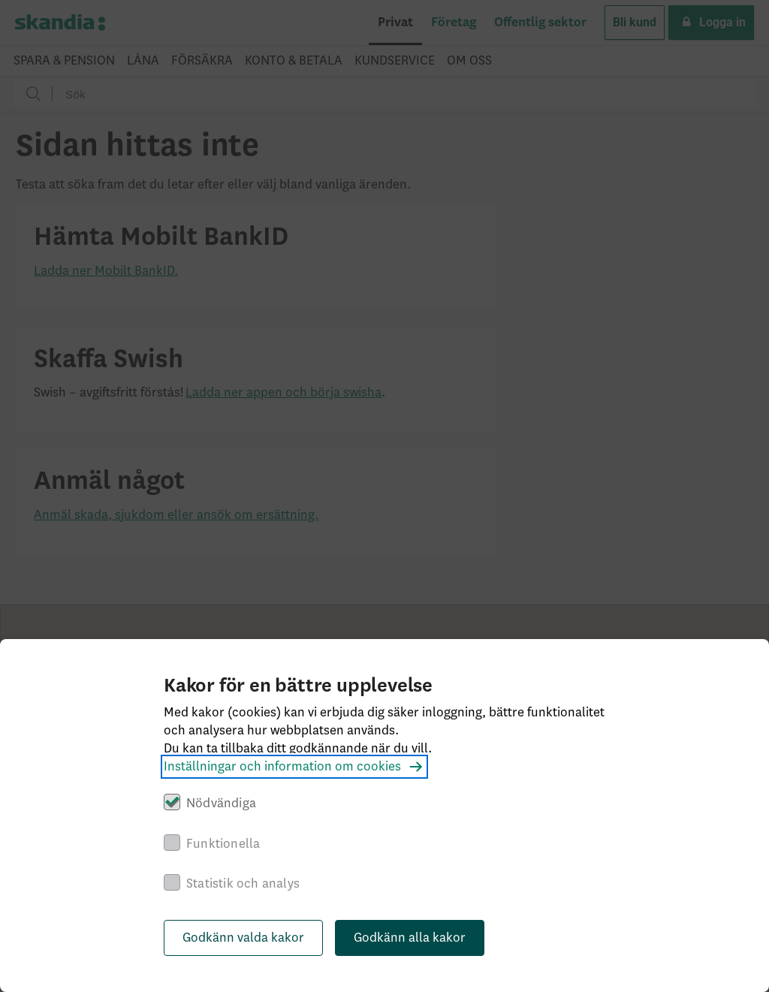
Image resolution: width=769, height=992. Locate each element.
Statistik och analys (243, 884)
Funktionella (223, 844)
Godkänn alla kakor (410, 938)
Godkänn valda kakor (243, 938)
